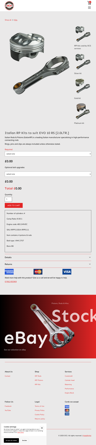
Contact (7, 376)
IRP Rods (38, 376)
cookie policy (20, 432)
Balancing (68, 384)
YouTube (8, 410)
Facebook (8, 406)
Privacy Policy (39, 410)
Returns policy (40, 419)
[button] (89, 7)
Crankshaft (69, 376)
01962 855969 (11, 281)
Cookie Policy (39, 415)
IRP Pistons (39, 380)
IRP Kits (37, 384)
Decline (24, 440)
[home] (9, 5)
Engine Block (69, 393)
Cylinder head (69, 380)
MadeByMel (87, 436)
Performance (69, 389)
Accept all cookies (11, 440)
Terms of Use (39, 406)
